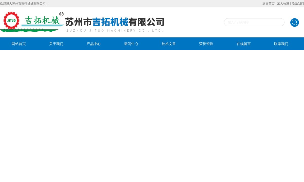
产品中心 (94, 44)
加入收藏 (283, 3)
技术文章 (169, 44)
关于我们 (56, 44)
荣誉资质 (206, 44)
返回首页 (268, 3)
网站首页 (19, 44)
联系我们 (298, 3)
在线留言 (244, 44)
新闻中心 (131, 44)
